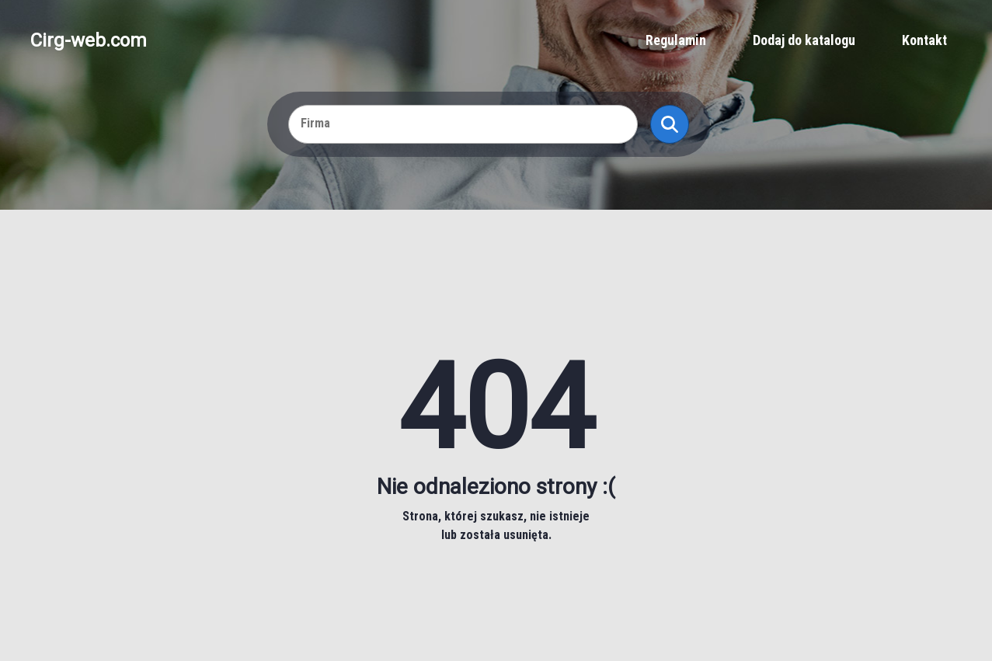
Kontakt (924, 40)
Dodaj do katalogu (804, 40)
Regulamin (676, 40)
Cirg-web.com (88, 40)
